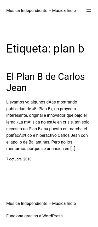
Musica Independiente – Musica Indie (41, 10)
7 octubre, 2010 (19, 159)
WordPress (52, 215)
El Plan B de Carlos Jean (45, 82)
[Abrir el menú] (88, 11)
